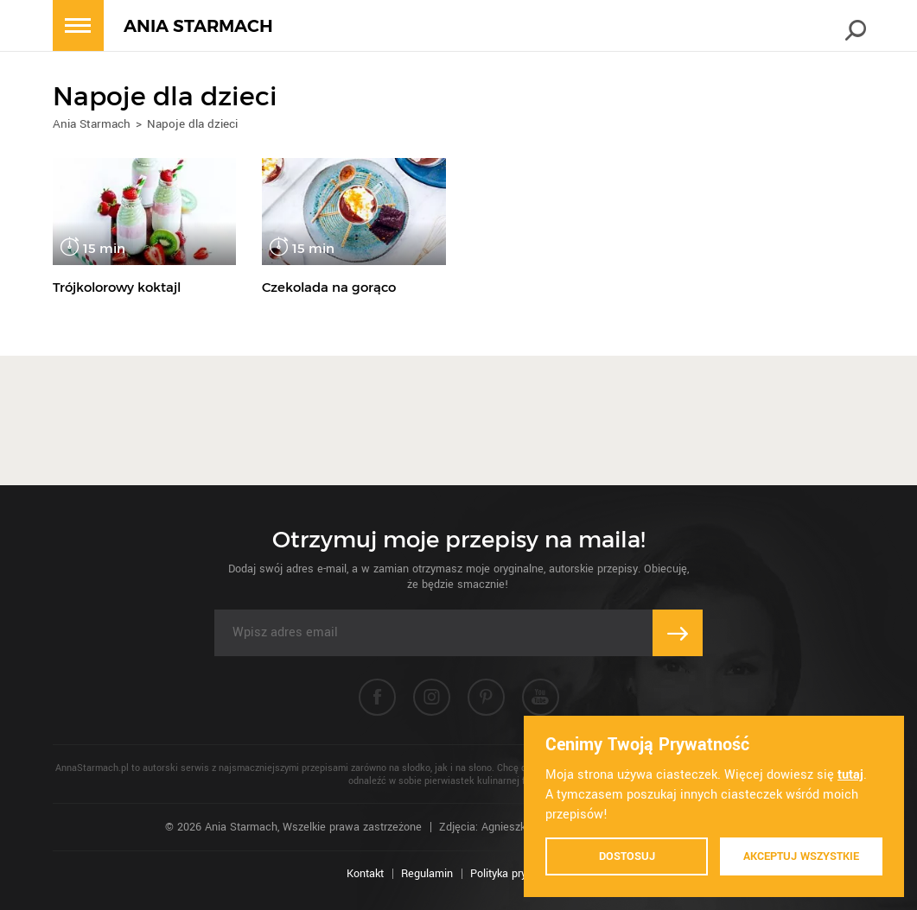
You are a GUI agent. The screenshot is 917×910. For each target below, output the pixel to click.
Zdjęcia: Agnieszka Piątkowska (515, 827)
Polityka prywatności (520, 874)
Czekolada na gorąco (329, 287)
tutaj (850, 775)
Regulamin (427, 874)
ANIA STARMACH (198, 26)
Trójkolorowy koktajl (117, 287)
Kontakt (365, 874)
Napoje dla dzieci (192, 124)
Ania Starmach (92, 124)
